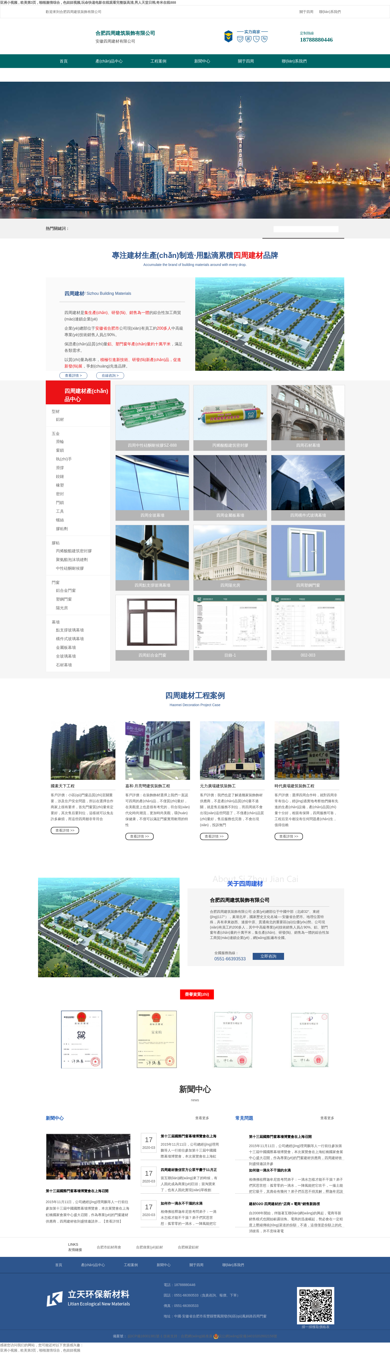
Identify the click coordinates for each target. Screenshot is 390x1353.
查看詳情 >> (64, 830)
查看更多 (202, 1118)
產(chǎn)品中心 (109, 61)
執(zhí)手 (64, 459)
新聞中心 (202, 61)
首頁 (64, 61)
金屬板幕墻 (66, 647)
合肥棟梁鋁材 (188, 1247)
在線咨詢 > (110, 375)
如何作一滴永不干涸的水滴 (181, 1203)
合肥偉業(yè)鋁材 (149, 1247)
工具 (60, 511)
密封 (60, 494)
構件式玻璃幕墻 (70, 639)
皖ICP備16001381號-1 (145, 1336)
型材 (56, 411)
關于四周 (306, 12)
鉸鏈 (60, 476)
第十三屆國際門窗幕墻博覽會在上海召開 (77, 1191)
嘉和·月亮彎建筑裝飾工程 (147, 786)
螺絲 (60, 520)
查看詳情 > (73, 375)
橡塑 (60, 485)
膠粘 (56, 543)
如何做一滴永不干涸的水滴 (270, 1170)
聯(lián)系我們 (330, 12)
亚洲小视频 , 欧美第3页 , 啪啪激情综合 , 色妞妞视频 (40, 1350)
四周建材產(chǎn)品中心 (87, 396)
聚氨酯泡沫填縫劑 (72, 559)
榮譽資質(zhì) (197, 994)
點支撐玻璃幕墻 (70, 630)
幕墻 (56, 622)
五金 (56, 433)
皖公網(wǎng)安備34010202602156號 (245, 1336)
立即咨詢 (268, 956)
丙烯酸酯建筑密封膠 (74, 551)
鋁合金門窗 (66, 590)
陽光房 (62, 608)
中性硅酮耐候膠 (70, 568)
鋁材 (60, 419)
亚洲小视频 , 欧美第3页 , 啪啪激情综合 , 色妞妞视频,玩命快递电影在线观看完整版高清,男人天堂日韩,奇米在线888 (88, 2)
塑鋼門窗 (64, 599)
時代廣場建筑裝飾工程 (294, 786)
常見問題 (244, 1118)
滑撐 (60, 468)
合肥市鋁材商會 (109, 1247)
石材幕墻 (64, 665)
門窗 (56, 582)
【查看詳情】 (112, 1221)
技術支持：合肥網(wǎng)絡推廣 (187, 1336)
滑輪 (60, 441)
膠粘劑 (62, 529)
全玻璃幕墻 (66, 656)
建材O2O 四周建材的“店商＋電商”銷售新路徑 (284, 1204)
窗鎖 (60, 450)
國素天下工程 (63, 786)
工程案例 (158, 61)
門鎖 (60, 502)
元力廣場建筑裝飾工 (218, 786)
